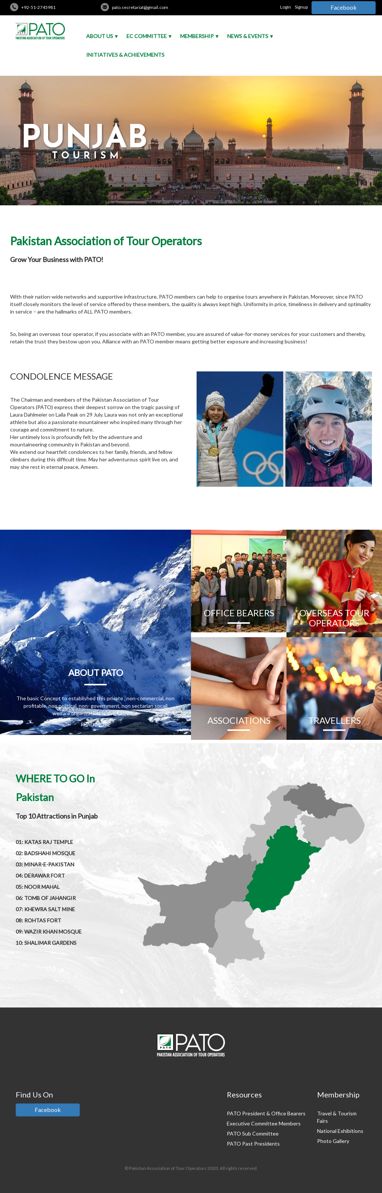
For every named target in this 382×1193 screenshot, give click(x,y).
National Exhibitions (340, 1131)
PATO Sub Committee (253, 1133)
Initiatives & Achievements (125, 55)
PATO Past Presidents (253, 1143)
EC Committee (146, 36)
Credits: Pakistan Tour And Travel (191, 1175)
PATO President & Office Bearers (266, 1113)
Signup (301, 7)
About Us (99, 36)
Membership (197, 36)
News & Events (247, 36)
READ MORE (96, 724)
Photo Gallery (333, 1141)
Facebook (344, 7)
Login (285, 7)
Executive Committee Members (264, 1123)
